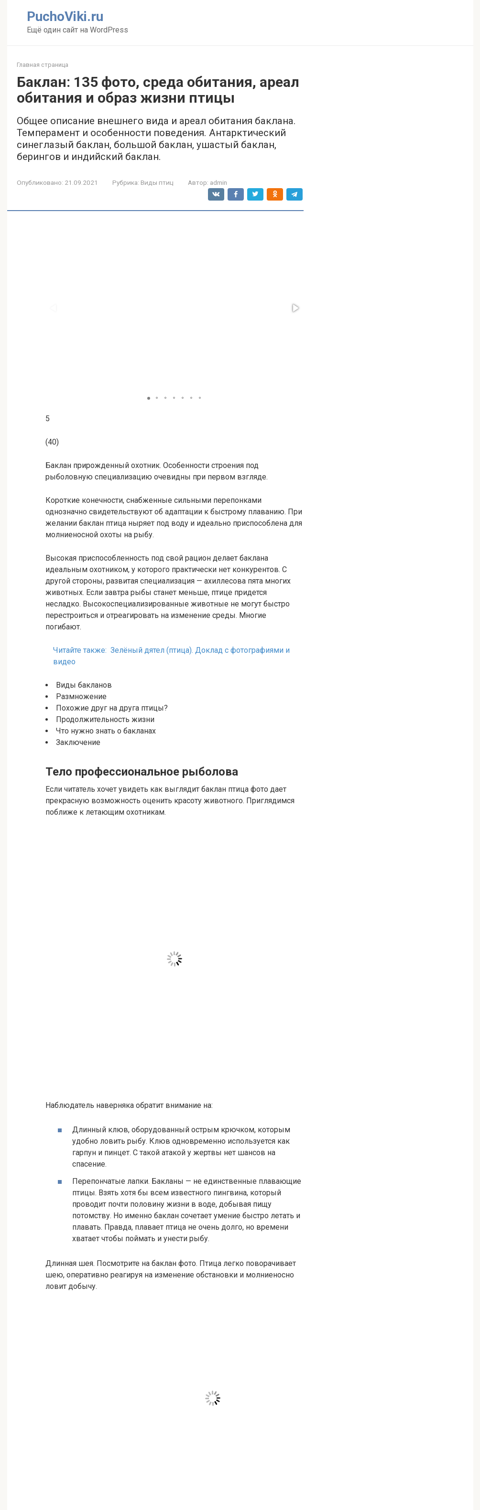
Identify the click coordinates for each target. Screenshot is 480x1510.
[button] (295, 308)
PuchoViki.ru (65, 16)
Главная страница (42, 64)
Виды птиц (157, 182)
